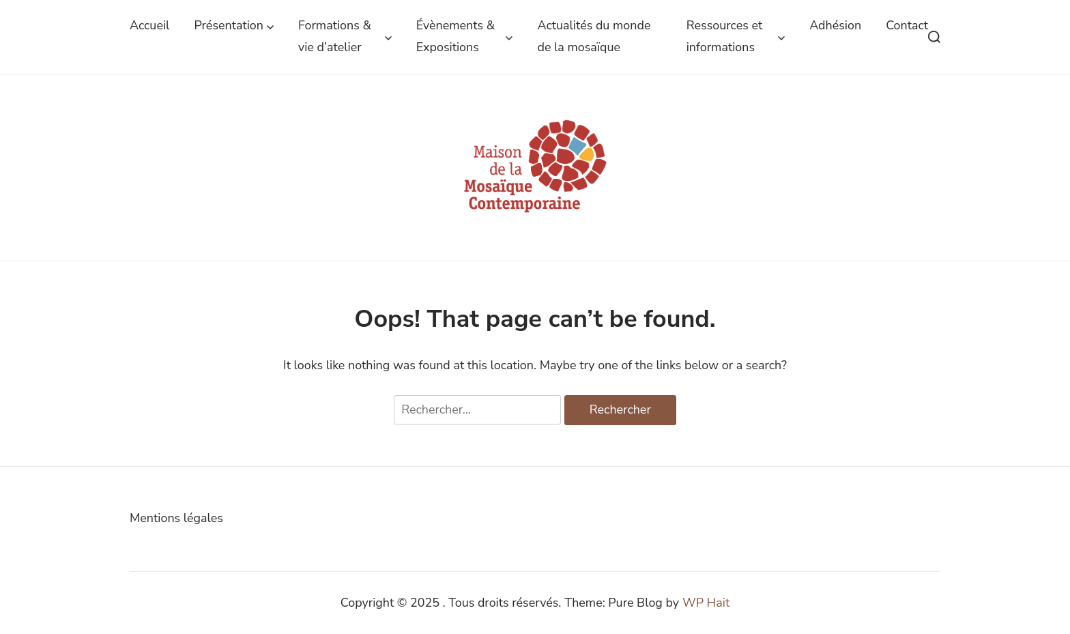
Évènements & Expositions (464, 36)
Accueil (149, 25)
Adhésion (835, 25)
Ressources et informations (735, 36)
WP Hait (705, 602)
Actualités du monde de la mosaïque (593, 36)
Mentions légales (176, 518)
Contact (907, 25)
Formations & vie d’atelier (345, 36)
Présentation (234, 25)
